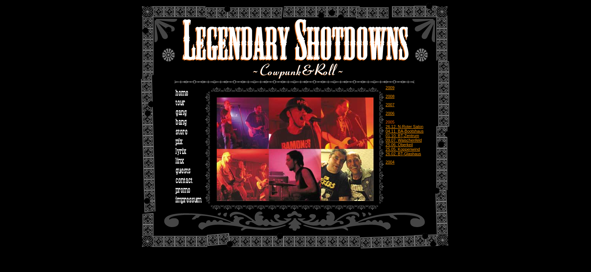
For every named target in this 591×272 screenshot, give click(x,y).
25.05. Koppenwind (403, 149)
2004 (390, 162)
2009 (390, 87)
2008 (390, 96)
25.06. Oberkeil (399, 144)
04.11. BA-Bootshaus (405, 131)
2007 (390, 104)
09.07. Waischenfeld (404, 140)
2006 (390, 113)
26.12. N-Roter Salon (404, 126)
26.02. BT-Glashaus (403, 153)
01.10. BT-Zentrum (402, 135)
